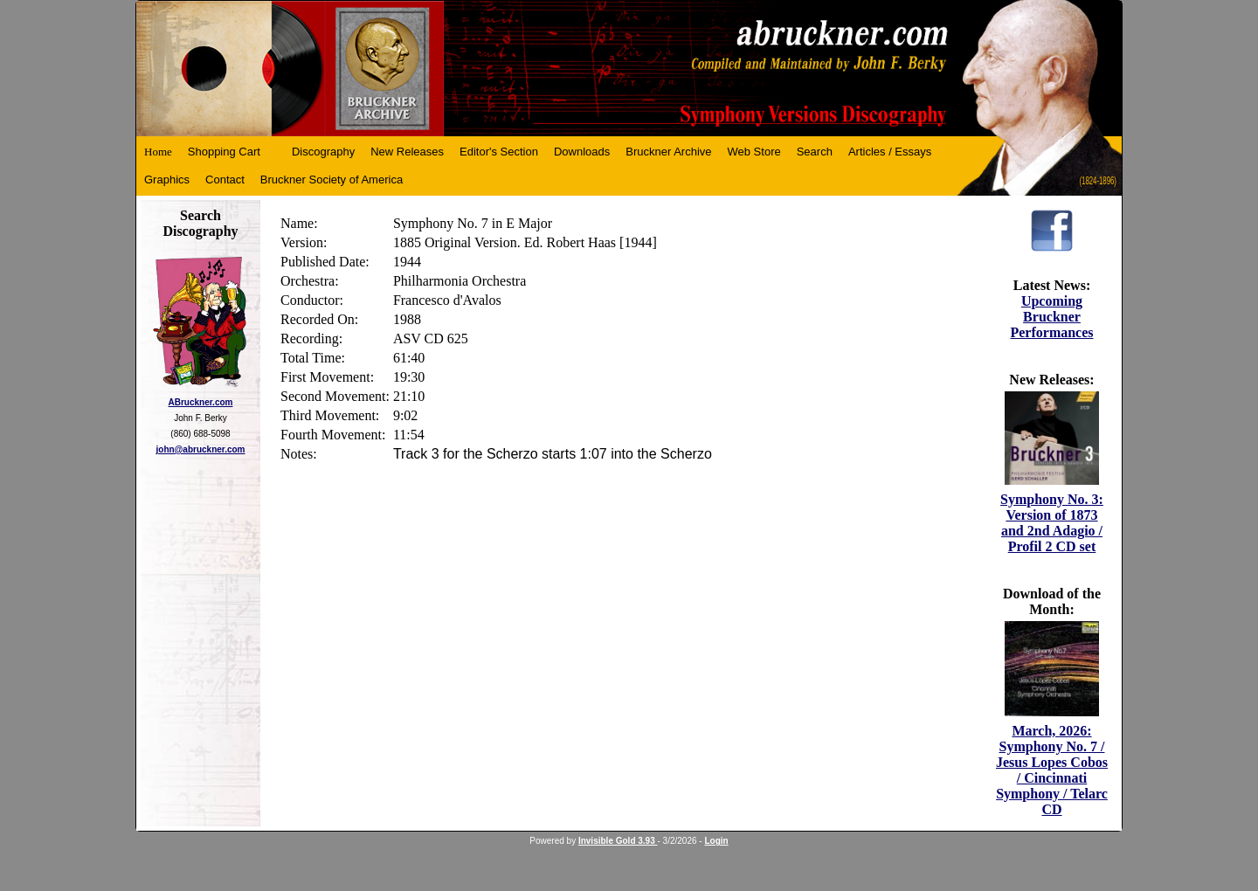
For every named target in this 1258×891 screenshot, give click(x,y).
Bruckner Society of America (331, 179)
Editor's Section (499, 151)
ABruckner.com (201, 402)
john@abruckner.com (200, 449)
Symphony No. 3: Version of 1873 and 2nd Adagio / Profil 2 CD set (1051, 523)
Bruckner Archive (668, 151)
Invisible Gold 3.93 (618, 841)
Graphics (167, 179)
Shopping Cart (224, 151)
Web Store (754, 151)
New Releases (407, 151)
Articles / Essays (889, 151)
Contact (225, 179)
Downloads (582, 151)
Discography (323, 151)
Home (158, 151)
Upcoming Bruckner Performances (1051, 317)
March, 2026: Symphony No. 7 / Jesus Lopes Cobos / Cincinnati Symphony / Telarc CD (1052, 770)
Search (815, 151)
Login (716, 841)
